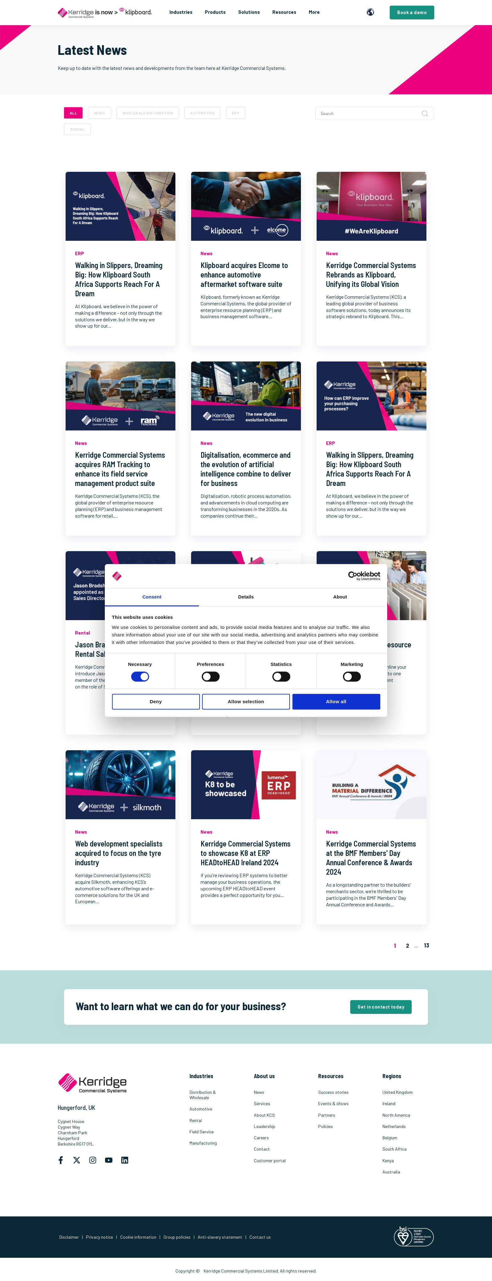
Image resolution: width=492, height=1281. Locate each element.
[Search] (374, 113)
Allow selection (246, 701)
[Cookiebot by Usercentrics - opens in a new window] (352, 576)
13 (426, 945)
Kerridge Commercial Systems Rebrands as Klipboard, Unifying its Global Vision (371, 274)
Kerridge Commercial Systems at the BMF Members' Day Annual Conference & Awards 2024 (371, 857)
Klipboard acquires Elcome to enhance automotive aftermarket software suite (244, 274)
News (99, 113)
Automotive (202, 113)
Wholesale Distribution (147, 113)
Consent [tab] (152, 596)
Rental (77, 129)
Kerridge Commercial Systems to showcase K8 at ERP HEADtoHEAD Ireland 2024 (246, 853)
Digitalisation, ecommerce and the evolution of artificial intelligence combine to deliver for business (246, 469)
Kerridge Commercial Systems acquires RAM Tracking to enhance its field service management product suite (120, 469)
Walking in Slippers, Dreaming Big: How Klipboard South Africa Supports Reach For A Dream (119, 279)
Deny (156, 701)
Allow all (336, 701)
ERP (235, 113)
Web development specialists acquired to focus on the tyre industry (119, 853)
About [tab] (340, 596)
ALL (73, 113)
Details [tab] (246, 596)
